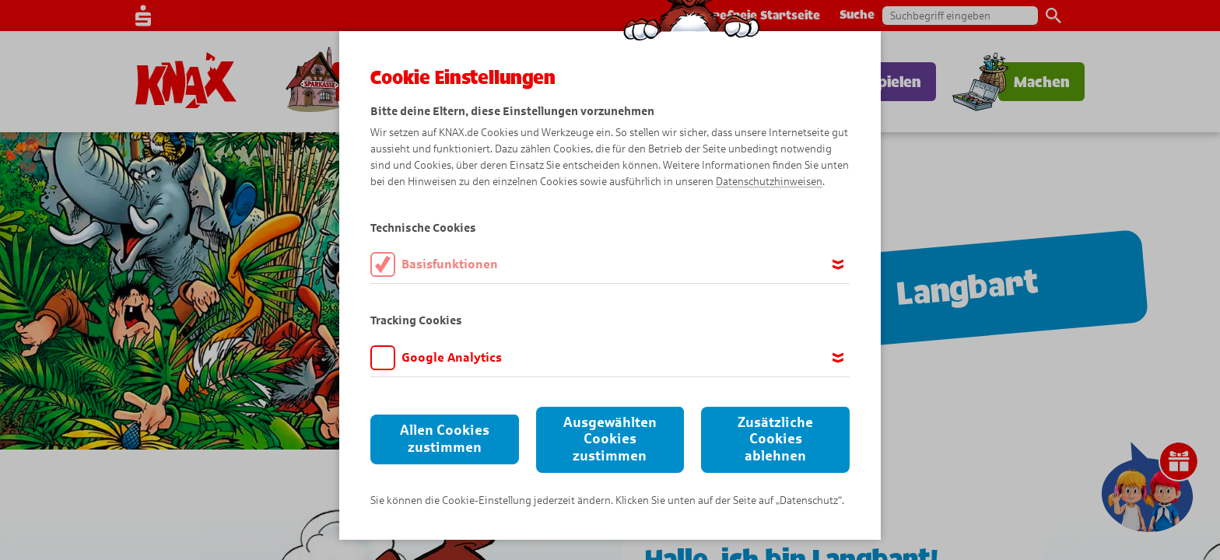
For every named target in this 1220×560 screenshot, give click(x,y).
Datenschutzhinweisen (769, 181)
